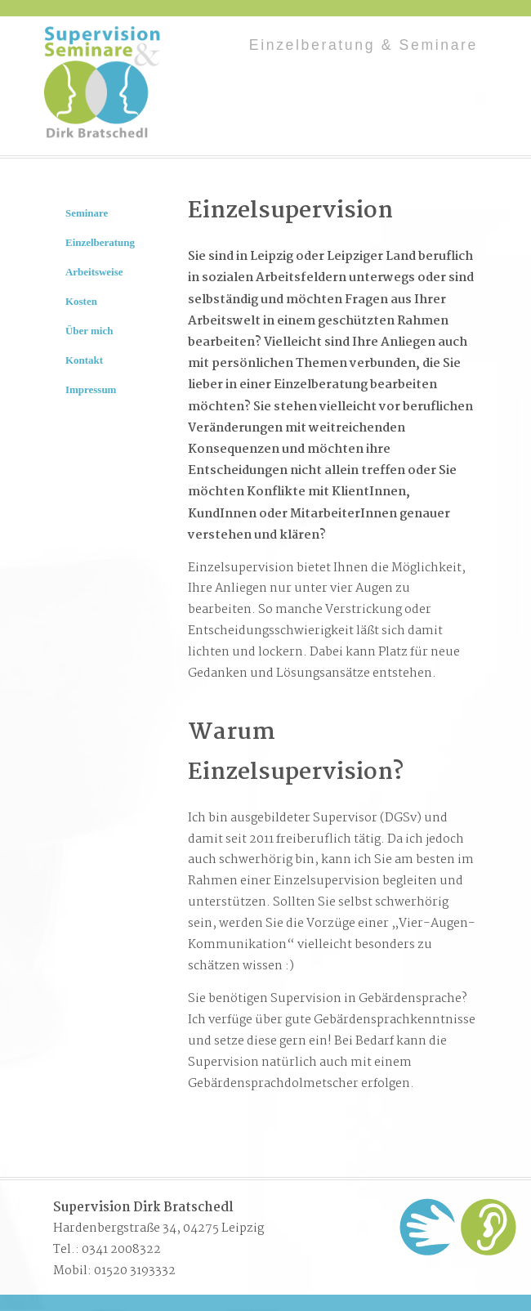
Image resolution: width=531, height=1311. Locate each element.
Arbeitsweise (94, 272)
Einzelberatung (100, 242)
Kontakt (84, 360)
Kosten (81, 301)
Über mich (89, 330)
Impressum (90, 389)
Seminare (86, 213)
